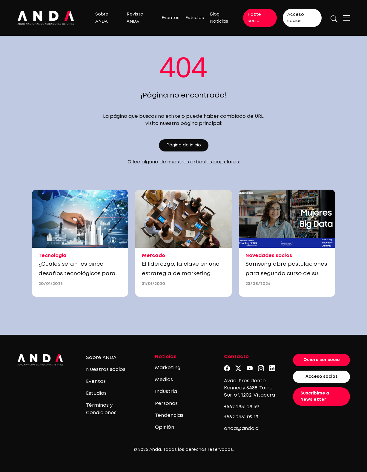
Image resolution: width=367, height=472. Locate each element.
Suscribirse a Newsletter (314, 396)
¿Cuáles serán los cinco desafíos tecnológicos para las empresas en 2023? (77, 274)
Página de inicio (183, 145)
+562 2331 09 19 (241, 417)
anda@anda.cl (241, 428)
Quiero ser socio (321, 360)
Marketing (167, 368)
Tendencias (169, 415)
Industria (166, 391)
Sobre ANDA (101, 357)
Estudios (194, 18)
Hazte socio (254, 18)
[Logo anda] (46, 18)
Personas (166, 403)
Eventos (170, 18)
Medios (164, 379)
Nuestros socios (105, 369)
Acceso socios (295, 18)
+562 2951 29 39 (241, 407)
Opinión (164, 427)
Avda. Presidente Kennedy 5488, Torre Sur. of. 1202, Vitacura (249, 388)
